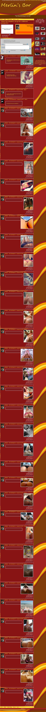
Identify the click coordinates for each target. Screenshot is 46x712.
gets (44, 61)
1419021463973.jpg (29, 86)
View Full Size (30, 66)
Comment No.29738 (19, 444)
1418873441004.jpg (29, 176)
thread (45, 63)
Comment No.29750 (19, 217)
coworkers (36, 61)
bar (41, 60)
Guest (42, 0)
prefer (41, 63)
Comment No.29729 (19, 584)
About (36, 0)
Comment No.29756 (19, 109)
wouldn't (40, 64)
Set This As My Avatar (29, 88)
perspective (36, 63)
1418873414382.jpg (29, 194)
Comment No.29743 (19, 349)
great (35, 62)
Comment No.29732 (19, 527)
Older (5, 19)
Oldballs (18, 29)
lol (36, 62)
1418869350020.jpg (29, 288)
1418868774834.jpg (29, 580)
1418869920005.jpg (29, 231)
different (39, 61)
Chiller (11, 0)
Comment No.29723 (19, 689)
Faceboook (8, 0)
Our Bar (23, 0)
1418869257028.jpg (29, 364)
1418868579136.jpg (29, 704)
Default (14, 0)
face (43, 61)
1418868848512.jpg (29, 542)
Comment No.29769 (19, 91)
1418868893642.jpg (29, 490)
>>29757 (8, 95)
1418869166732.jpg (29, 421)
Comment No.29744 (19, 330)
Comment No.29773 (19, 72)
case (43, 60)
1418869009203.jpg (29, 440)
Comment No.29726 (19, 639)
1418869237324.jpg (29, 383)
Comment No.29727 (19, 620)
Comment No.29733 (19, 513)
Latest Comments (31, 0)
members (38, 62)
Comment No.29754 (19, 143)
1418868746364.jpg (29, 597)
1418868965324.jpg (29, 474)
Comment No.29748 (19, 255)
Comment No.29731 (19, 546)
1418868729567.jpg (29, 616)
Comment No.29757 (20, 100)
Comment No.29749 (19, 236)
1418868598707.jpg (29, 685)
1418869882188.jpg (29, 269)
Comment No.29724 (19, 671)
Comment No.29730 (19, 565)
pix (38, 63)
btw (42, 60)
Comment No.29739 (19, 425)
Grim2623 (6, 72)
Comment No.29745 (19, 311)
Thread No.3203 (30, 25)
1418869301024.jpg (29, 326)
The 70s (3, 0)
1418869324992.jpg (29, 307)
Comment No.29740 (19, 406)
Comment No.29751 (19, 198)
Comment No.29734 (19, 494)
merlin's (41, 62)
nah (44, 62)
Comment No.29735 (19, 479)
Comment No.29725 (19, 655)
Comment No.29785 (20, 57)
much (43, 62)
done (41, 61)
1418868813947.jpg (29, 561)
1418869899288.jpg (29, 250)
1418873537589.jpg (29, 120)
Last (18, 19)
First (2, 19)
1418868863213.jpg (29, 523)
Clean (21, 0)
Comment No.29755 (19, 124)
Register (44, 1)
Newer (14, 19)
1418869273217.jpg (29, 345)
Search (39, 0)
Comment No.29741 (19, 387)
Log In (44, 0)
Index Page (9, 19)
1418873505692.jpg (29, 139)
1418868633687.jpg (29, 650)
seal (43, 63)
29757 (37, 60)
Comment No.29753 (19, 162)
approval (39, 60)
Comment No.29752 (19, 181)
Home (27, 0)
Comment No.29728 (19, 601)
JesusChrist (6, 57)
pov (39, 63)
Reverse (17, 0)
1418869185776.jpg (29, 402)
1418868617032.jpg (29, 666)
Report (31, 26)
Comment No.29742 (19, 368)
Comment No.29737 (19, 463)
